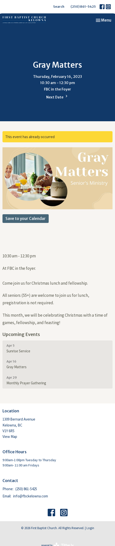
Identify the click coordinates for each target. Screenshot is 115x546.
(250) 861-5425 (83, 6)
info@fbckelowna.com (30, 496)
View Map (9, 436)
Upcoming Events (21, 334)
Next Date (57, 96)
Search (58, 6)
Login (90, 528)
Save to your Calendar (25, 218)
